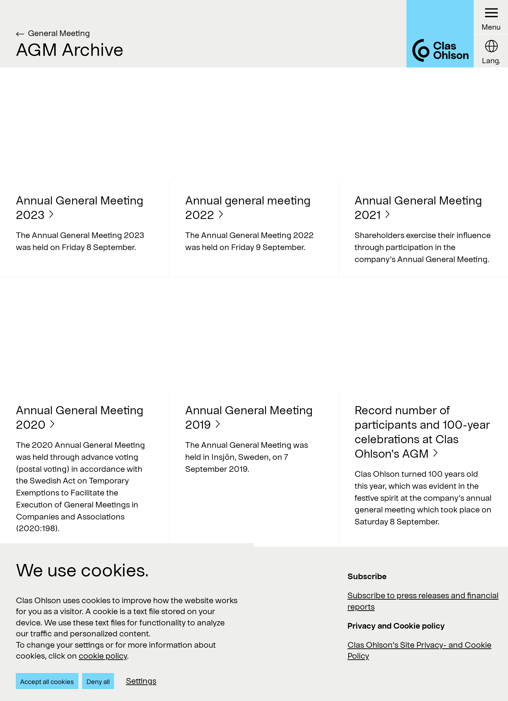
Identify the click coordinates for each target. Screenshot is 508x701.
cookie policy (103, 655)
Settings (141, 680)
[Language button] (491, 51)
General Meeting (59, 33)
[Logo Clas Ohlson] (440, 33)
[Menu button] (491, 17)
